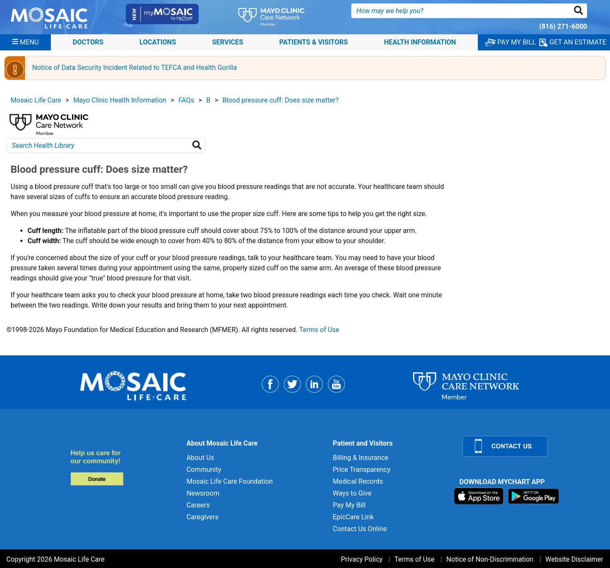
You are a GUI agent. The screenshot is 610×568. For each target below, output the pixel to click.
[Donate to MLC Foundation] (123, 467)
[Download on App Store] (479, 496)
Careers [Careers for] (198, 505)
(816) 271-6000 (563, 26)
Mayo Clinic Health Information (119, 100)
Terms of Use (319, 330)
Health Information (420, 42)
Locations (157, 42)
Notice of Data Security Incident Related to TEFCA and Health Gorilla (134, 68)
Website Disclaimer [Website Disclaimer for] (574, 559)
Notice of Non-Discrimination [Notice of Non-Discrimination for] (490, 559)
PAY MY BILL (510, 42)
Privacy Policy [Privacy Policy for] (362, 559)
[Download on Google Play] (533, 496)
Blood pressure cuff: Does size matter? (280, 100)
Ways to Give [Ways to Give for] (352, 493)
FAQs (186, 100)
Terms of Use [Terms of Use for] (414, 559)
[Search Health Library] (198, 145)
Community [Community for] (203, 469)
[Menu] (25, 42)
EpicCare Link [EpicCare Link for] (353, 517)
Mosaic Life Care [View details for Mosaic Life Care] (36, 100)
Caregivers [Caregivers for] (202, 517)
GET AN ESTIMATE (572, 42)
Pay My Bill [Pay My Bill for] (349, 505)
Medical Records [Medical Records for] (358, 481)
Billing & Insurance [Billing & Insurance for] (360, 458)
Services (227, 42)
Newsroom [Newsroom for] (202, 493)
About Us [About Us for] (200, 458)
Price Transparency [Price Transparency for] (361, 469)
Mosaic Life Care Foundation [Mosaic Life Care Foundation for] (229, 481)
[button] (580, 11)
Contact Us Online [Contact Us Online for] (359, 529)
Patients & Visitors (313, 42)
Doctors (88, 42)
